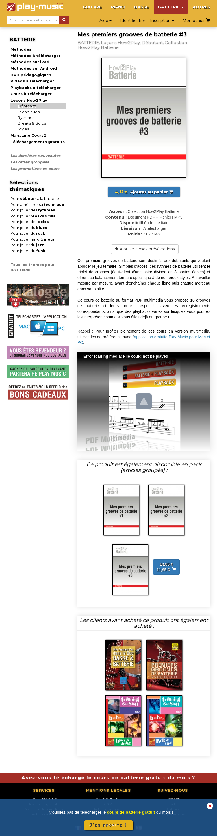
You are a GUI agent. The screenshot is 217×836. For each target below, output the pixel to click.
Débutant (27, 106)
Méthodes (20, 49)
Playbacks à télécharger (35, 87)
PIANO (118, 7)
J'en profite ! (108, 825)
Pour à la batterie (34, 199)
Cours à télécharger (31, 93)
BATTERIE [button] (170, 7)
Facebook (172, 799)
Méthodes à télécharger (35, 55)
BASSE (141, 7)
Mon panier (196, 20)
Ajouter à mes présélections (145, 249)
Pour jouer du (28, 228)
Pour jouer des (32, 210)
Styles (23, 129)
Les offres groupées (29, 162)
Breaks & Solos (32, 123)
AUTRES (201, 7)
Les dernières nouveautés (35, 155)
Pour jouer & (32, 216)
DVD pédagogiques (30, 75)
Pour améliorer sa (37, 204)
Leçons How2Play (28, 100)
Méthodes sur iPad (29, 62)
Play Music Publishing (108, 799)
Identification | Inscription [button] (147, 20)
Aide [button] (105, 20)
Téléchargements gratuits (37, 141)
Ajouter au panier (144, 192)
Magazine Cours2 (28, 135)
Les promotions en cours (34, 168)
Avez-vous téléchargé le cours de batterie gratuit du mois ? (108, 777)
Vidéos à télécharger (32, 81)
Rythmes (26, 117)
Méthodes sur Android (33, 68)
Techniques (29, 112)
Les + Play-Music (44, 799)
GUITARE (92, 7)
